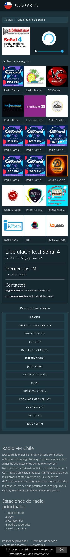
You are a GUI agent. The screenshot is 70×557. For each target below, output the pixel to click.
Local (35, 382)
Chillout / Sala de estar (35, 325)
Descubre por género (35, 308)
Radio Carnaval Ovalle (39, 150)
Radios (8, 19)
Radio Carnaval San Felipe (41, 180)
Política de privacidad (15, 541)
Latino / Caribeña (35, 374)
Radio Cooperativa (19, 524)
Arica (14, 274)
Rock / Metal (35, 423)
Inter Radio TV (34, 120)
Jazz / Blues (35, 366)
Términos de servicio (44, 541)
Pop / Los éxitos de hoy (35, 399)
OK (61, 549)
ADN (11, 516)
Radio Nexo (11, 239)
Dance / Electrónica (35, 350)
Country (35, 341)
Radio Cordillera (58, 120)
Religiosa (35, 415)
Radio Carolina (17, 528)
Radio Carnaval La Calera (19, 150)
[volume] (51, 51)
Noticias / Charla (35, 391)
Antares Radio (56, 180)
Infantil (35, 317)
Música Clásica (35, 333)
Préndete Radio (35, 210)
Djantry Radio (12, 210)
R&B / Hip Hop (35, 407)
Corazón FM (15, 520)
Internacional (35, 358)
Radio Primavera (36, 90)
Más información (38, 554)
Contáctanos (37, 545)
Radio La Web (56, 239)
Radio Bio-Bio (16, 513)
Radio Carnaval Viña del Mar (21, 180)
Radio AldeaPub (13, 120)
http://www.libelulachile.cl (35, 290)
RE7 (28, 239)
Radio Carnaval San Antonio (21, 90)
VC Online (54, 90)
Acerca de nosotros (14, 545)
